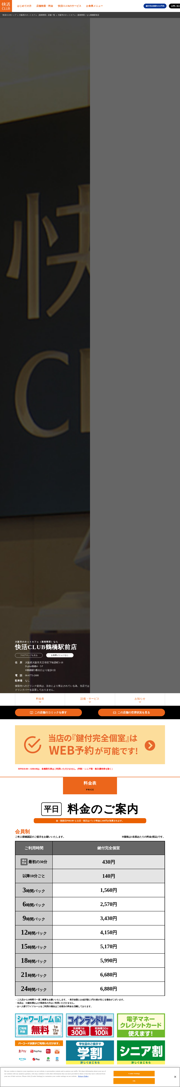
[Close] (175, 1077)
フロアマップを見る (29, 655)
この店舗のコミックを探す (48, 712)
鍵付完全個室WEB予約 (155, 6)
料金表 (40, 698)
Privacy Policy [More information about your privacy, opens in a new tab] (83, 1076)
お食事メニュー (94, 6)
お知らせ (140, 698)
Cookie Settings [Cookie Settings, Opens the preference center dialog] (134, 1073)
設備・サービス (89, 698)
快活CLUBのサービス (69, 6)
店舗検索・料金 (44, 6)
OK (134, 1081)
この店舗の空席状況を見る (131, 712)
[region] (90, 1077)
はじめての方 (24, 6)
